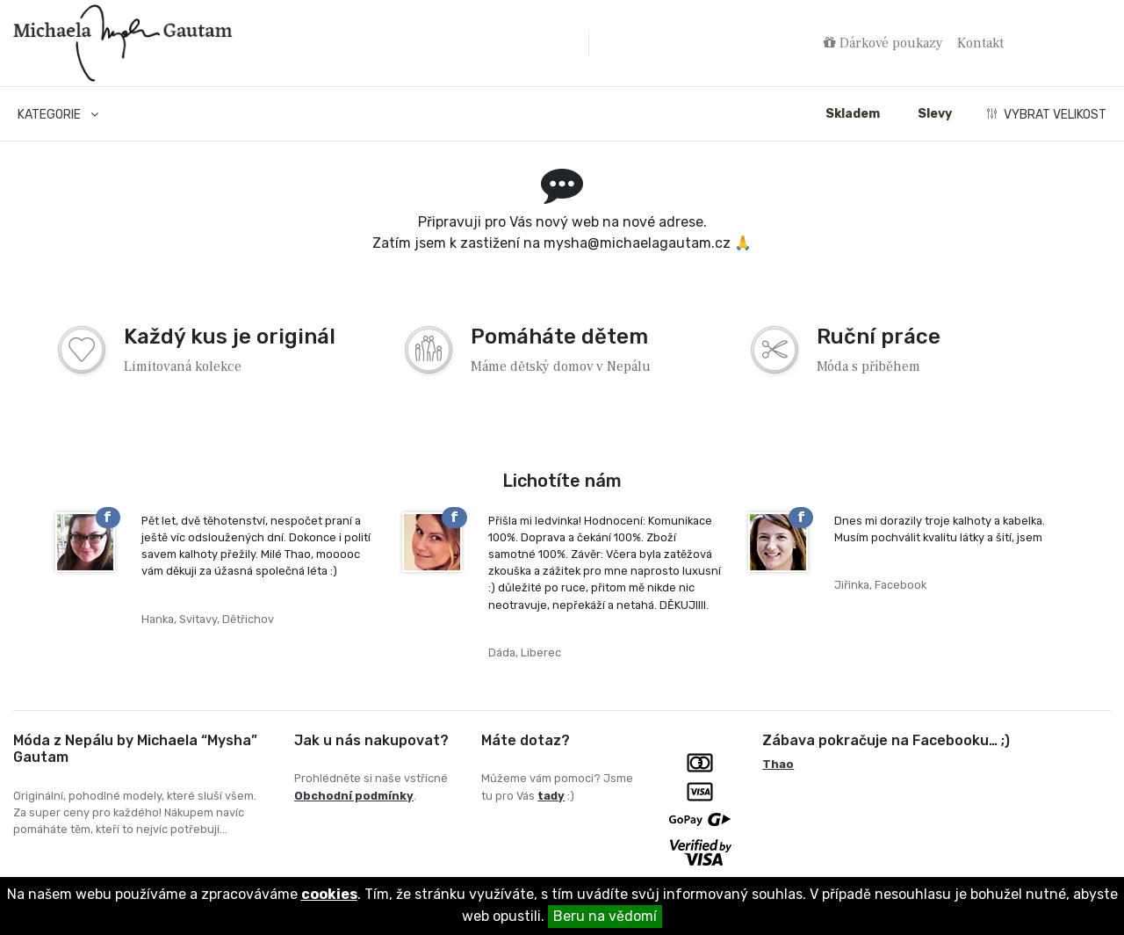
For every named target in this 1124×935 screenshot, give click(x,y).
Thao (778, 764)
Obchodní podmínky (354, 795)
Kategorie (58, 114)
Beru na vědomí (605, 916)
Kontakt (980, 43)
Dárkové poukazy (883, 43)
